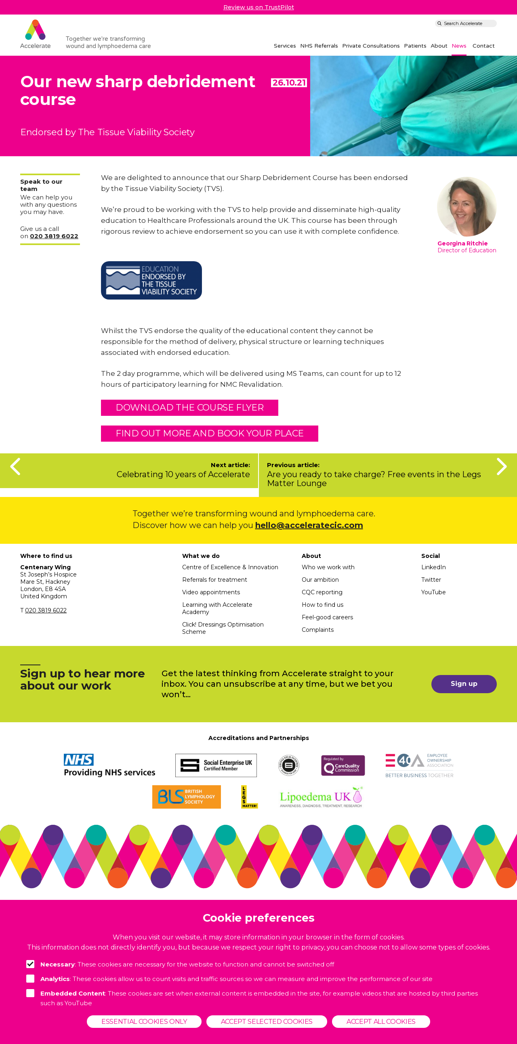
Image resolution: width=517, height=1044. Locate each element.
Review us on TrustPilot (258, 7)
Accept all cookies (381, 1021)
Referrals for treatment (214, 579)
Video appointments (211, 592)
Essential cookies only (144, 1021)
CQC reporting (322, 592)
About (439, 45)
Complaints (318, 629)
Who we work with (328, 567)
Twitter (431, 579)
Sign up (464, 684)
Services (285, 45)
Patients (415, 45)
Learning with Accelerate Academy (217, 608)
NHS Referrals (319, 45)
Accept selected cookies (267, 1021)
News (459, 45)
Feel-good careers (327, 617)
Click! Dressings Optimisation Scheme (223, 628)
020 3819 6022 (46, 610)
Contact (484, 45)
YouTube (433, 592)
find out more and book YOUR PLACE (210, 433)
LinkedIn (433, 567)
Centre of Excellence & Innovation (230, 567)
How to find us (322, 604)
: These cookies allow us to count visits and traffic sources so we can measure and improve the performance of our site (229, 979)
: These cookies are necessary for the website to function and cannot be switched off (180, 964)
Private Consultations (371, 45)
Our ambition (320, 579)
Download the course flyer (190, 407)
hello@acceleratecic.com (309, 525)
